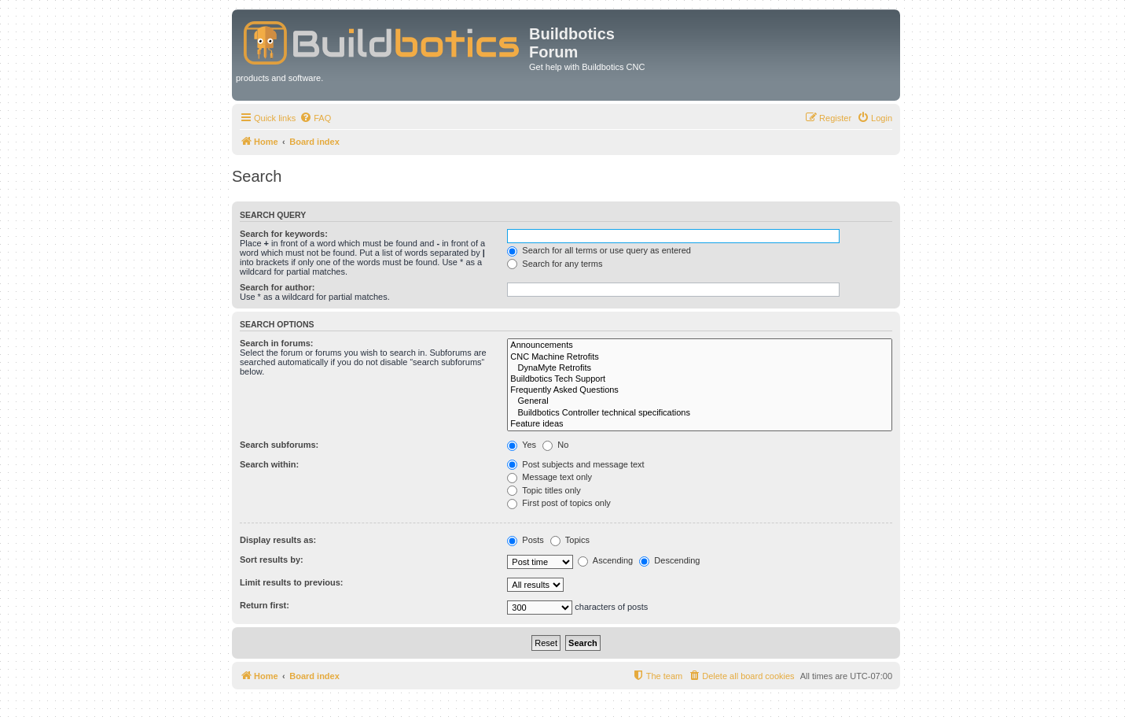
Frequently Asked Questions (700, 390)
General (700, 401)
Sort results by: (271, 559)
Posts (525, 540)
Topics (570, 540)
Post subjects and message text (575, 464)
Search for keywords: (284, 233)
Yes (521, 444)
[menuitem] (315, 118)
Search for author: (277, 287)
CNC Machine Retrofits (700, 357)
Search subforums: (279, 444)
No (555, 444)
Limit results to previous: (291, 582)
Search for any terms (554, 263)
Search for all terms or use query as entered (599, 250)
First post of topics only (559, 503)
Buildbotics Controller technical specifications (700, 413)
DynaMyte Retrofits (700, 368)
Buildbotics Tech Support (700, 379)
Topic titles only (543, 490)
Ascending (605, 560)
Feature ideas (700, 424)
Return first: (264, 605)
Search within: (269, 464)
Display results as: (278, 540)
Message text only (549, 477)
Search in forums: (277, 343)
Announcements (700, 345)
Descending (669, 560)
